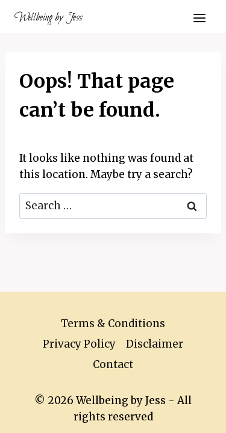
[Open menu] (199, 17)
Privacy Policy (79, 344)
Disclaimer (154, 344)
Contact (113, 364)
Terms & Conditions (113, 323)
